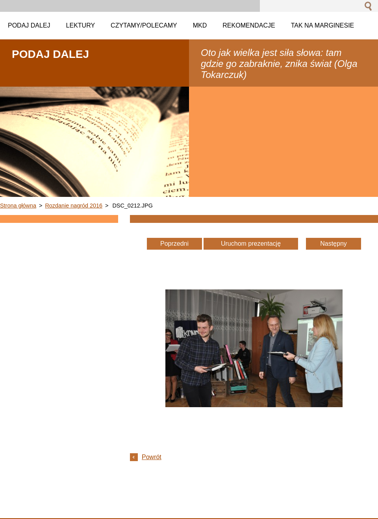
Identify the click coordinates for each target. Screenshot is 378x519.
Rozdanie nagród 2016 (73, 205)
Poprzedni (174, 243)
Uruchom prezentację (251, 243)
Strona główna (18, 205)
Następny (333, 243)
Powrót (151, 457)
